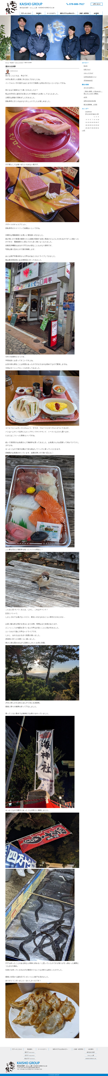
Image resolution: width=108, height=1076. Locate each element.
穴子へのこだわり (26, 13)
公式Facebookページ (90, 77)
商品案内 (38, 13)
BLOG (85, 66)
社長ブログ (87, 69)
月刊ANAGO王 (88, 80)
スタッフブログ (88, 73)
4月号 (85, 97)
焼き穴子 (29, 1058)
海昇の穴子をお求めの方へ (67, 13)
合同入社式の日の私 (90, 101)
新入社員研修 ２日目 (90, 104)
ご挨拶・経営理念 (84, 13)
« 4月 (83, 130)
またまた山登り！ (89, 87)
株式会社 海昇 (91, 1052)
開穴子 (29, 1052)
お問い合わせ (96, 4)
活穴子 (29, 1055)
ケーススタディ (51, 13)
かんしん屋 (91, 1055)
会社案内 (96, 13)
